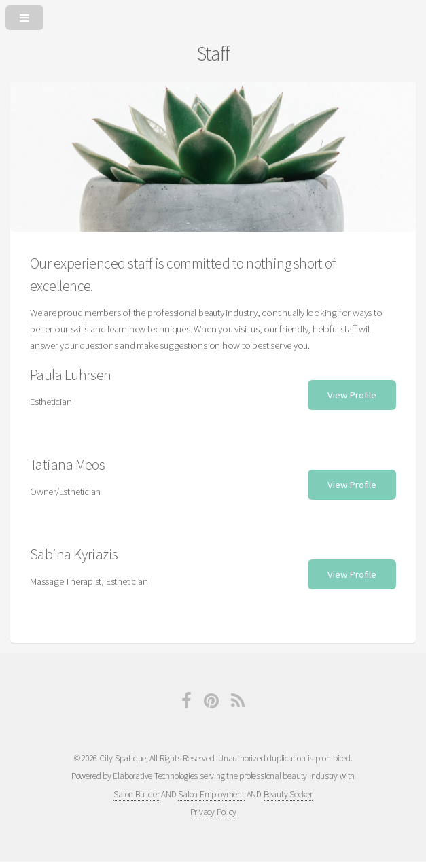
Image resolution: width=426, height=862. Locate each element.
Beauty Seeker (288, 794)
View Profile (351, 395)
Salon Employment (211, 794)
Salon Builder (136, 794)
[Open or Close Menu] (213, 15)
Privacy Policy (213, 812)
